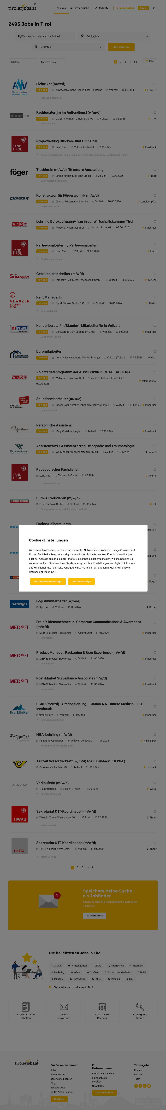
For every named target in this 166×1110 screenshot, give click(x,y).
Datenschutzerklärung (41, 572)
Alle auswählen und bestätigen (48, 581)
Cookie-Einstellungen (81, 581)
